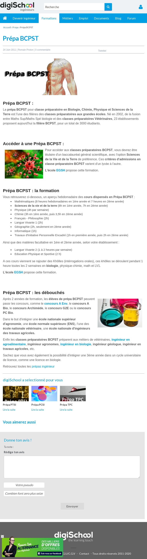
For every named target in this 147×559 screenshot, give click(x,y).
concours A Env (55, 303)
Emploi (83, 18)
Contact (84, 553)
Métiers (67, 18)
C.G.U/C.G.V (67, 553)
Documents (101, 18)
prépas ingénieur (43, 366)
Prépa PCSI (38, 404)
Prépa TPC (66, 404)
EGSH (60, 170)
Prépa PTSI (9, 404)
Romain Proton (26, 50)
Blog (118, 18)
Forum (131, 18)
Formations (49, 18)
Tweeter (102, 50)
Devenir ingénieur (24, 18)
